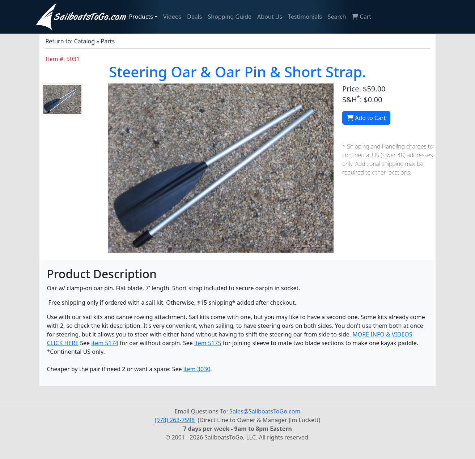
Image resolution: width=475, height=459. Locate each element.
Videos (172, 17)
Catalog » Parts (94, 41)
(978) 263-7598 (175, 420)
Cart (361, 17)
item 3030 (197, 369)
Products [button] (141, 17)
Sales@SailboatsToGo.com (264, 411)
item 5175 (207, 343)
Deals (194, 17)
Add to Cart (366, 118)
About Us (269, 17)
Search (337, 17)
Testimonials (305, 17)
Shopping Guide (230, 17)
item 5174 (104, 343)
